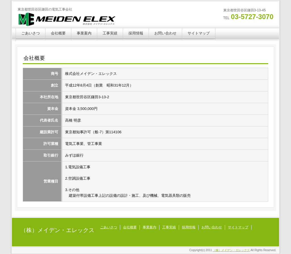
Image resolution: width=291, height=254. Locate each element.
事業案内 (84, 33)
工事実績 (110, 33)
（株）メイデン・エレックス (57, 230)
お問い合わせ (165, 33)
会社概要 (58, 33)
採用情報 (135, 33)
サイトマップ (199, 33)
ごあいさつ (30, 33)
